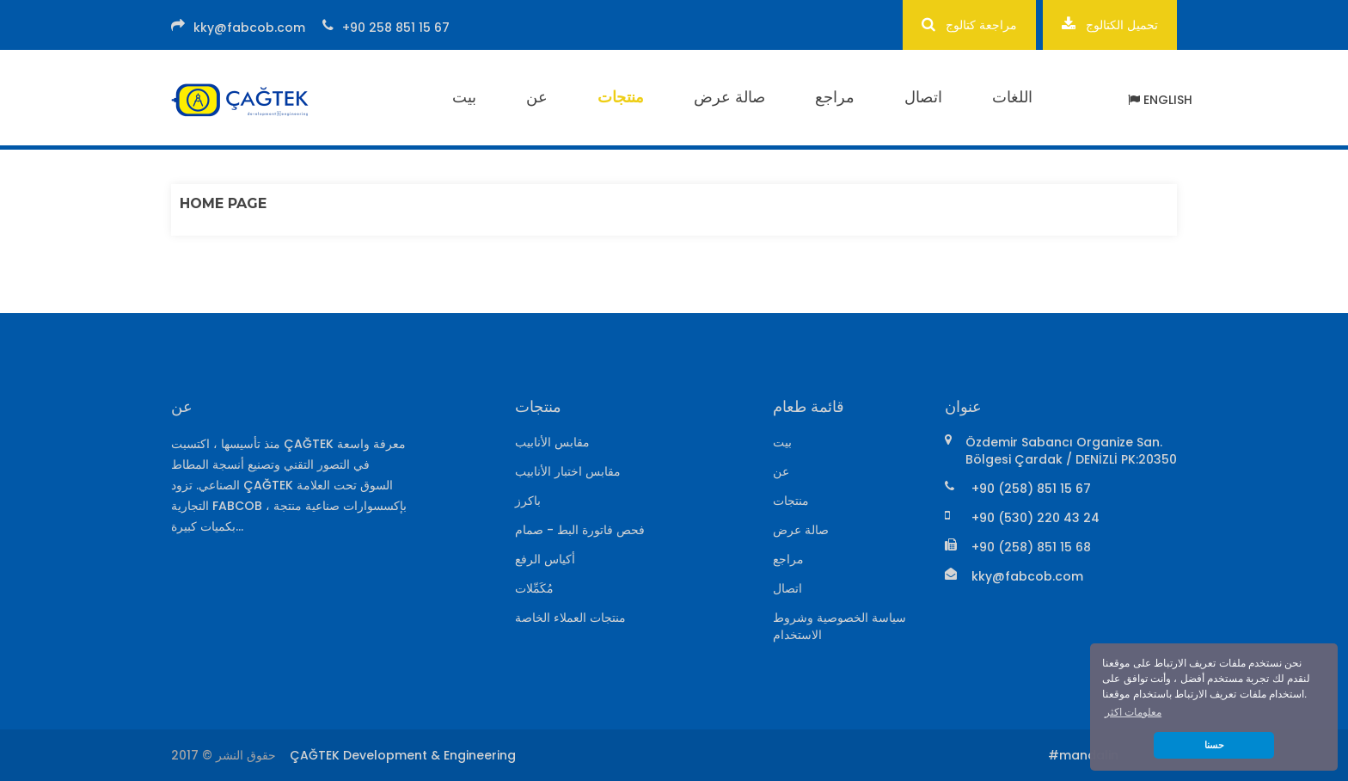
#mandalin (1083, 755)
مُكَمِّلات (534, 588)
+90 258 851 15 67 (396, 27)
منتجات (620, 97)
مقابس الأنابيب (552, 442)
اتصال (923, 97)
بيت (464, 97)
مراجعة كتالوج (969, 24)
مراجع (835, 97)
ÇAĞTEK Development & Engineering (403, 755)
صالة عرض (729, 97)
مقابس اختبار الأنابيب (568, 471)
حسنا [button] (1214, 745)
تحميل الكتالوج (1110, 24)
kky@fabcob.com (249, 27)
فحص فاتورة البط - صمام (580, 529)
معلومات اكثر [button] (1133, 712)
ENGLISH (1160, 99)
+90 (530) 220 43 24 (1035, 517)
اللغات (1012, 97)
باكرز (528, 500)
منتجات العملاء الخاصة (570, 617)
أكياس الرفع (545, 559)
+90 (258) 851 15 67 (1031, 488)
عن (537, 97)
